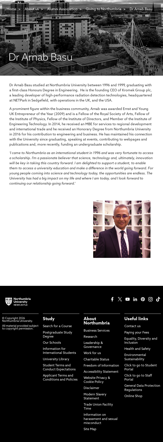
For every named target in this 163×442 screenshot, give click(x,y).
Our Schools (52, 343)
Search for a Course (57, 326)
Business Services (97, 330)
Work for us (92, 353)
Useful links (136, 319)
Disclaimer (91, 388)
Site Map (90, 429)
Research (90, 337)
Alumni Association (62, 9)
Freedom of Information (101, 365)
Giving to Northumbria (103, 9)
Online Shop (133, 396)
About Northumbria (97, 321)
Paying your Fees (136, 332)
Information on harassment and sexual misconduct (101, 419)
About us (32, 9)
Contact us (132, 326)
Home (11, 9)
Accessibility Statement (101, 372)
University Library (56, 359)
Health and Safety (137, 349)
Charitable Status (96, 359)
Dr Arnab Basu (141, 9)
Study (49, 319)
